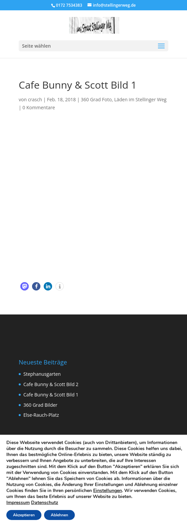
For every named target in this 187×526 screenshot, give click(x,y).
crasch (35, 99)
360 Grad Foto (96, 99)
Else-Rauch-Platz (41, 415)
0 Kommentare (38, 107)
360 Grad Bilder (40, 405)
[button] (24, 286)
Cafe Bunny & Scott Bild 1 (50, 394)
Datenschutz (44, 502)
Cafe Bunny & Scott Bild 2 (50, 384)
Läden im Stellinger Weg (140, 99)
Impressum (18, 502)
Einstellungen (107, 491)
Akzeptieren (24, 515)
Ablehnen (59, 515)
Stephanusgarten (42, 374)
